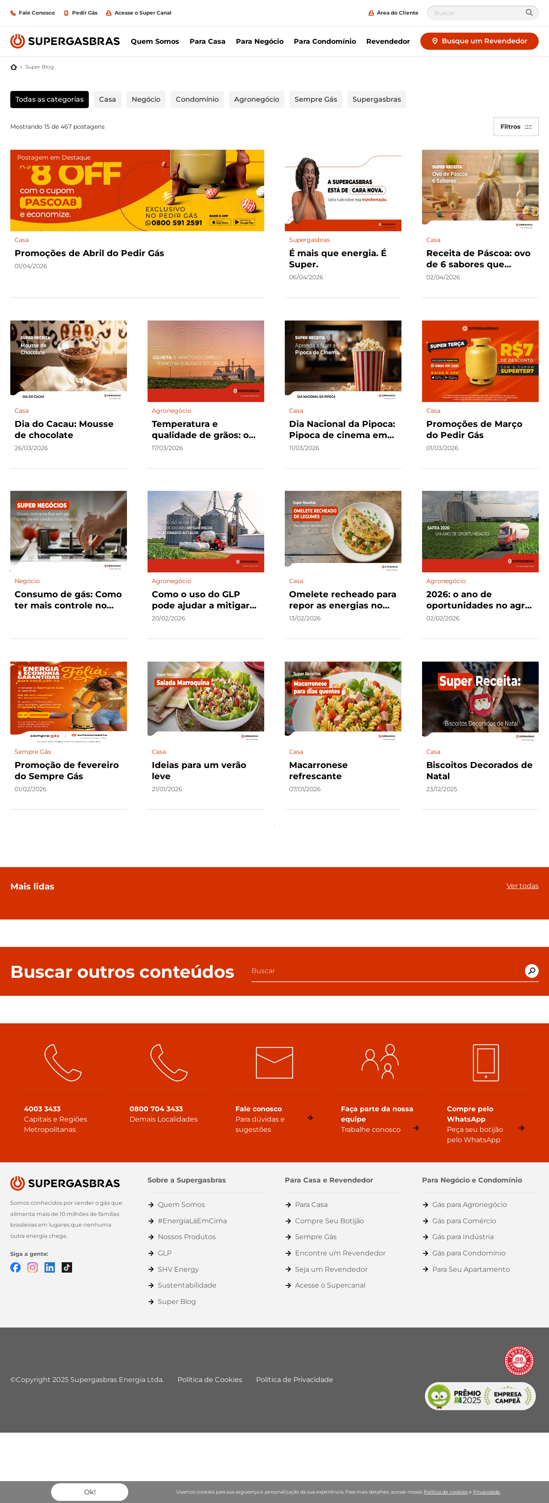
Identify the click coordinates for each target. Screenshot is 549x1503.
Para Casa (208, 41)
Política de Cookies (210, 1372)
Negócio (146, 99)
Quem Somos (155, 41)
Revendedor (388, 41)
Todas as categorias (49, 99)
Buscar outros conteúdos (122, 964)
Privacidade (486, 1492)
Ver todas (523, 878)
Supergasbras (377, 99)
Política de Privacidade (294, 1372)
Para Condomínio (325, 41)
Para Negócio (260, 41)
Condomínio (197, 99)
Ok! (90, 1492)
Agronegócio (256, 99)
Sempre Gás (316, 99)
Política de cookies (446, 1492)
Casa (107, 99)
